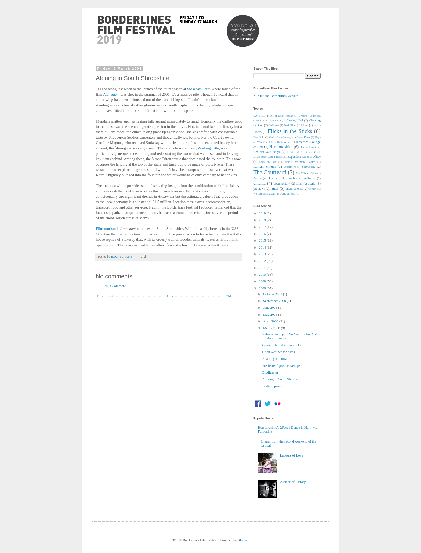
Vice (314, 173)
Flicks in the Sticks (290, 131)
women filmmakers (264, 193)
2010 (263, 274)
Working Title (208, 148)
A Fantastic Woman (281, 115)
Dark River (290, 125)
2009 (263, 281)
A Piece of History (293, 482)
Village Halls (265, 178)
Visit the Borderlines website (278, 96)
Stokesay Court (199, 89)
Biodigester (270, 372)
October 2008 (273, 294)
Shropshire (308, 166)
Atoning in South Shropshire (282, 379)
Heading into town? (276, 359)
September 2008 (275, 301)
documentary (282, 183)
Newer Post (105, 296)
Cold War (273, 125)
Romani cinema (264, 166)
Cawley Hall (294, 120)
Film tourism (106, 229)
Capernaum (274, 120)
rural (274, 188)
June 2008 (270, 308)
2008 (263, 288)
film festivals (305, 183)
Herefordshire (281, 146)
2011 (263, 268)
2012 (263, 261)
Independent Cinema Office (303, 157)
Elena (304, 125)
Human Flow (307, 147)
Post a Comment (114, 286)
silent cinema (294, 189)
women (312, 188)
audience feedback (301, 178)
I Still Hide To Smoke (300, 151)
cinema (259, 183)
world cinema (287, 193)
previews (259, 189)
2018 (263, 220)
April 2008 (271, 321)
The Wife (301, 173)
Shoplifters (290, 166)
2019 (263, 213)
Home (169, 296)
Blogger (243, 540)
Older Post (233, 296)
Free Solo (258, 137)
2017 (263, 227)
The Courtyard (269, 172)
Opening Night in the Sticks (281, 345)
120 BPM (259, 115)
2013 (263, 254)
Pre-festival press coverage (281, 366)
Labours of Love (291, 455)
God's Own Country (280, 137)
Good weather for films (278, 352)
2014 (263, 247)
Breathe (303, 115)
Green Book (303, 137)
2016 (263, 234)
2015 (263, 240)
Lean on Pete (267, 161)
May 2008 (270, 315)
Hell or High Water (279, 142)
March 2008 (272, 328)
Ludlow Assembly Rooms (299, 161)
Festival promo (272, 386)
